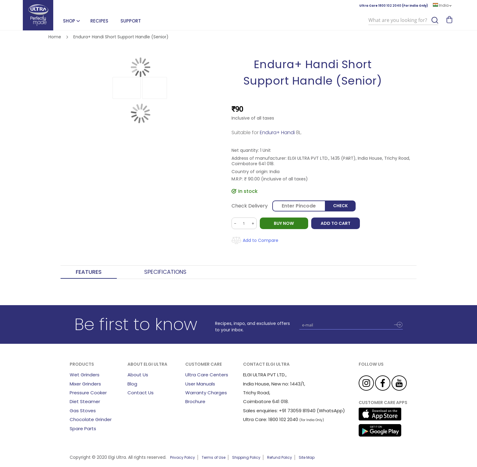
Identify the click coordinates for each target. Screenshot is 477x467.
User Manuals (200, 384)
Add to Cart (336, 223)
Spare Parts (83, 428)
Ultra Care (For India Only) (393, 5)
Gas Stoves (83, 410)
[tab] (89, 272)
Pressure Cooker (88, 392)
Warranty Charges (206, 392)
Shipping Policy (246, 457)
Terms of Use (213, 457)
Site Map (307, 457)
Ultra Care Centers (206, 374)
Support (130, 21)
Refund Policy (279, 457)
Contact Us (140, 392)
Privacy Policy (182, 457)
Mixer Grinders (85, 384)
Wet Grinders (84, 374)
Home (54, 37)
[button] (127, 88)
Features (89, 272)
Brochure (195, 401)
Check (340, 206)
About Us (137, 374)
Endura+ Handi (277, 132)
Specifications (165, 272)
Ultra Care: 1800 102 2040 (270, 419)
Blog (132, 384)
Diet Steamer (85, 401)
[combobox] (403, 20)
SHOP (69, 21)
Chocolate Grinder (91, 419)
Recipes (99, 21)
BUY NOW (284, 223)
